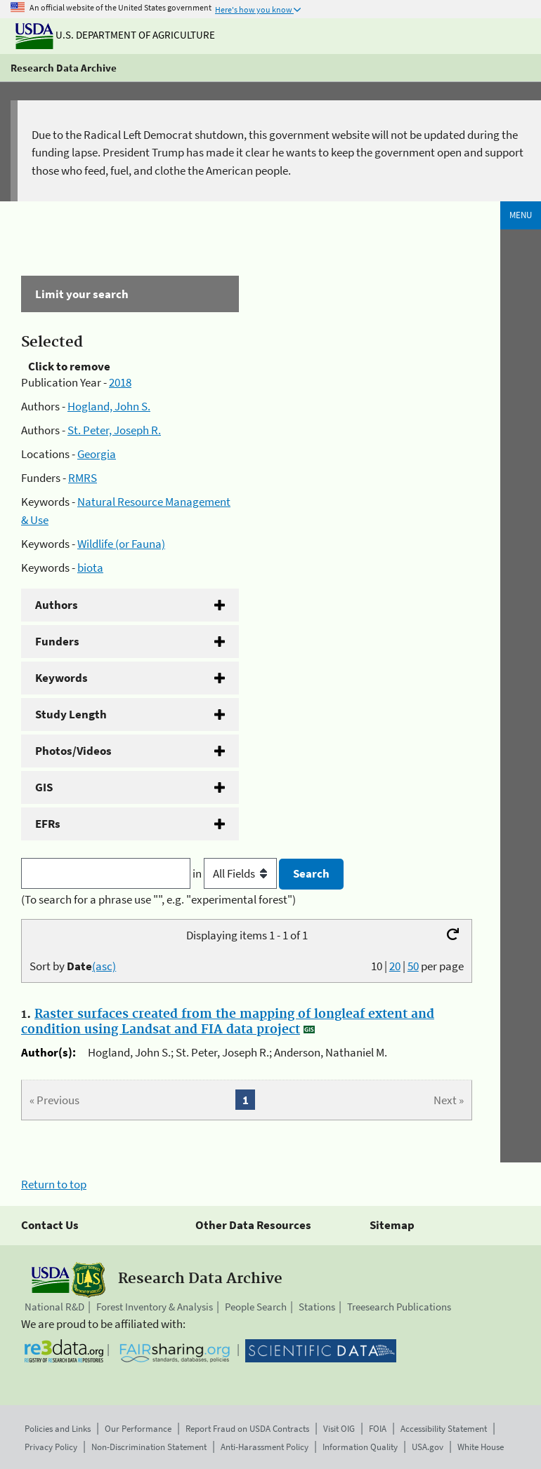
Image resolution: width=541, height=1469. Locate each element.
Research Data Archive (64, 67)
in (236, 873)
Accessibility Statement (443, 1429)
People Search (256, 1306)
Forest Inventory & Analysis (154, 1306)
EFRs (47, 823)
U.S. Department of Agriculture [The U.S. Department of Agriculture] (115, 34)
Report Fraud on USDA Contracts (247, 1429)
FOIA (377, 1429)
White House (480, 1447)
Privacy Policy (51, 1447)
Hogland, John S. (108, 406)
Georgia (96, 454)
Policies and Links (58, 1429)
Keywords (61, 677)
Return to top (53, 1184)
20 (394, 966)
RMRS (82, 477)
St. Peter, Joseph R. (114, 430)
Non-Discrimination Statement (149, 1447)
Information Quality (360, 1447)
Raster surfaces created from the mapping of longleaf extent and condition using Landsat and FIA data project (227, 1022)
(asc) (104, 966)
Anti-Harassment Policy (264, 1447)
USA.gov (427, 1447)
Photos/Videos (73, 750)
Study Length (71, 714)
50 (413, 966)
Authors (56, 604)
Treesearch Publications (399, 1306)
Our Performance (138, 1429)
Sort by (73, 966)
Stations (317, 1306)
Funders (57, 641)
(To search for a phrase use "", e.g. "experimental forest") (158, 899)
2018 (120, 382)
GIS (44, 787)
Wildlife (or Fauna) (121, 543)
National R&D (54, 1306)
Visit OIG (339, 1429)
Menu (520, 215)
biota (90, 567)
